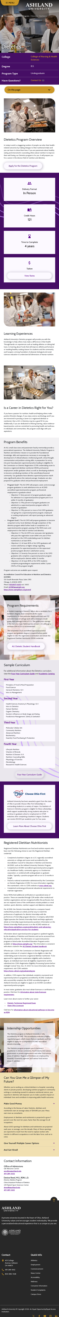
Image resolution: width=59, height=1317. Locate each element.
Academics (9, 16)
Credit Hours (29, 215)
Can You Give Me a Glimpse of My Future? (26, 1079)
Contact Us (38, 80)
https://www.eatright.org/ (22, 944)
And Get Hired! (11, 1150)
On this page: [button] (14, 89)
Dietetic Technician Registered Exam (21, 1003)
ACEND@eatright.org (17, 587)
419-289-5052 (9, 1174)
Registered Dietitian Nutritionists (26, 843)
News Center (35, 1273)
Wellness (34, 1282)
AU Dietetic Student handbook (35, 946)
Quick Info (36, 1254)
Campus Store (36, 1294)
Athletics (34, 1260)
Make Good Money (13, 1103)
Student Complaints (38, 1290)
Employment (35, 1265)
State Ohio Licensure (15, 1006)
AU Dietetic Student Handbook (26, 646)
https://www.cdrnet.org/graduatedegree (19, 971)
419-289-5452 (9, 1190)
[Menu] (10, 2)
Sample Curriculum (17, 665)
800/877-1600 (15, 585)
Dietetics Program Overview (23, 139)
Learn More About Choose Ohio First (29, 826)
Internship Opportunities (24, 1028)
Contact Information (18, 1161)
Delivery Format (29, 189)
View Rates (29, 275)
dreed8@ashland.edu (12, 1188)
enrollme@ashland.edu (12, 1171)
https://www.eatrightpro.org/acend (17, 590)
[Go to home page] (39, 6)
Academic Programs (22, 16)
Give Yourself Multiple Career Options (21, 1143)
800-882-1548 (10, 1274)
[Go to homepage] (11, 1211)
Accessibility (35, 1277)
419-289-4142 (10, 1270)
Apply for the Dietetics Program (23, 166)
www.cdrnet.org (45, 886)
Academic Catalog (47, 674)
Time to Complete (29, 242)
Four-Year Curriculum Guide (23, 674)
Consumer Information (39, 1286)
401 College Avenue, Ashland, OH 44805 (11, 1263)
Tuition (30, 268)
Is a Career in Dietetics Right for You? (28, 408)
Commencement (37, 1269)
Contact (6, 1254)
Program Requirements (23, 605)
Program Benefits (15, 442)
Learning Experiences (18, 334)
